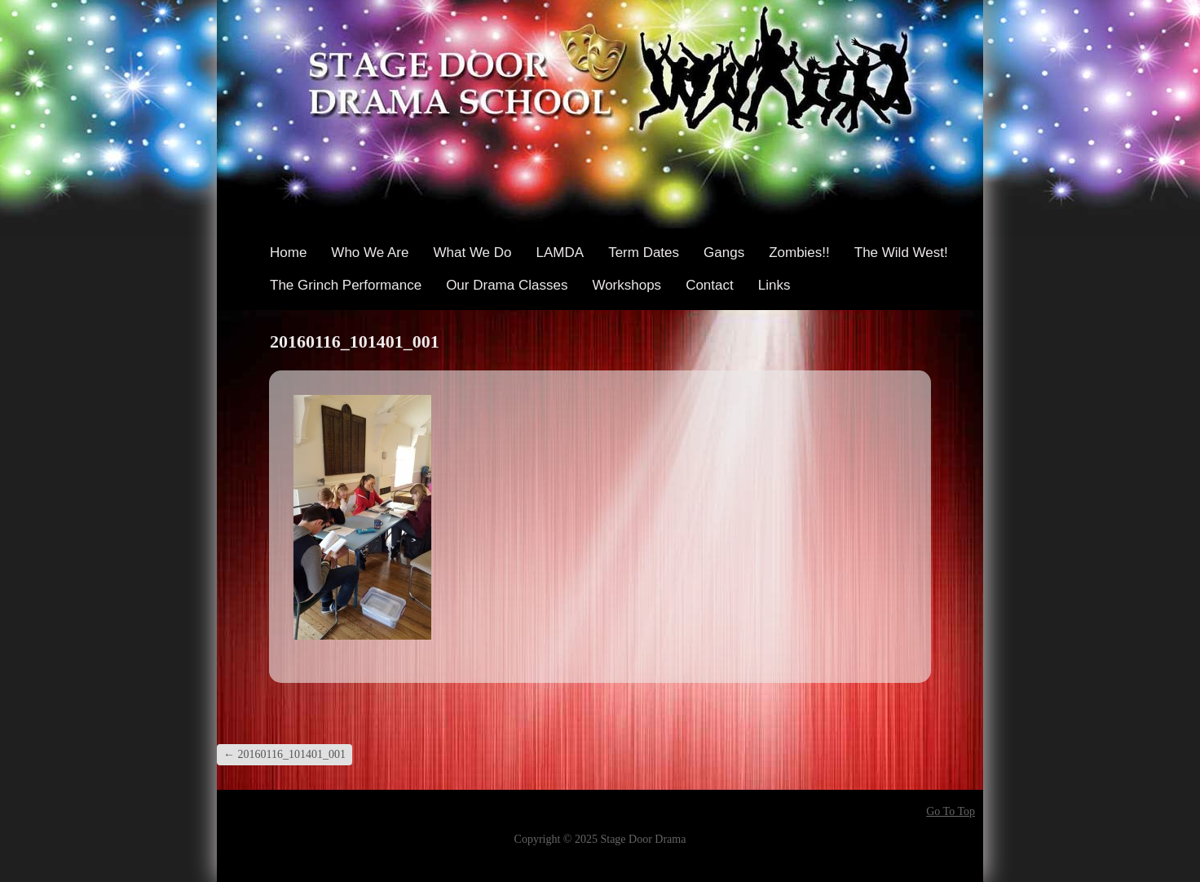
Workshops (626, 285)
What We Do (472, 252)
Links (774, 285)
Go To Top (950, 812)
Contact (710, 285)
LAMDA (560, 252)
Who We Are (369, 252)
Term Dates (643, 252)
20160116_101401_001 (284, 754)
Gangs (724, 252)
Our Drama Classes (506, 285)
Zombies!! (799, 252)
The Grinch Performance (345, 285)
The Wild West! (901, 252)
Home (288, 252)
